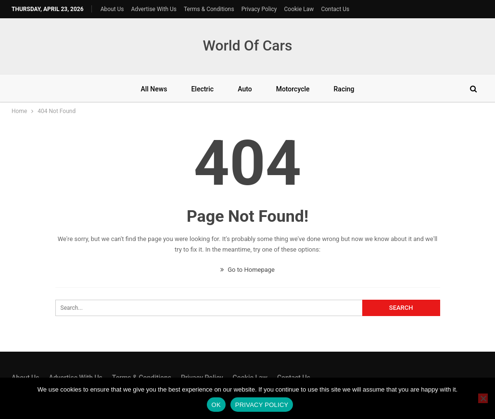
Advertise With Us (154, 9)
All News (153, 89)
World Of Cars (247, 45)
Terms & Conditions (209, 9)
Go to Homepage (247, 269)
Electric (202, 89)
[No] (483, 398)
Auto (245, 89)
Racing (344, 89)
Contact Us (335, 9)
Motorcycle (293, 89)
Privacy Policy (259, 9)
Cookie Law (299, 9)
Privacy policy (262, 404)
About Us (112, 9)
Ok (216, 404)
